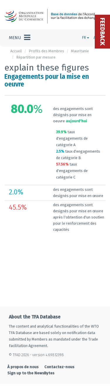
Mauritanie (80, 51)
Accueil (16, 51)
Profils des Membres (46, 51)
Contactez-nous (59, 360)
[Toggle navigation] (19, 37)
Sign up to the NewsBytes (30, 366)
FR (85, 38)
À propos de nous (22, 360)
